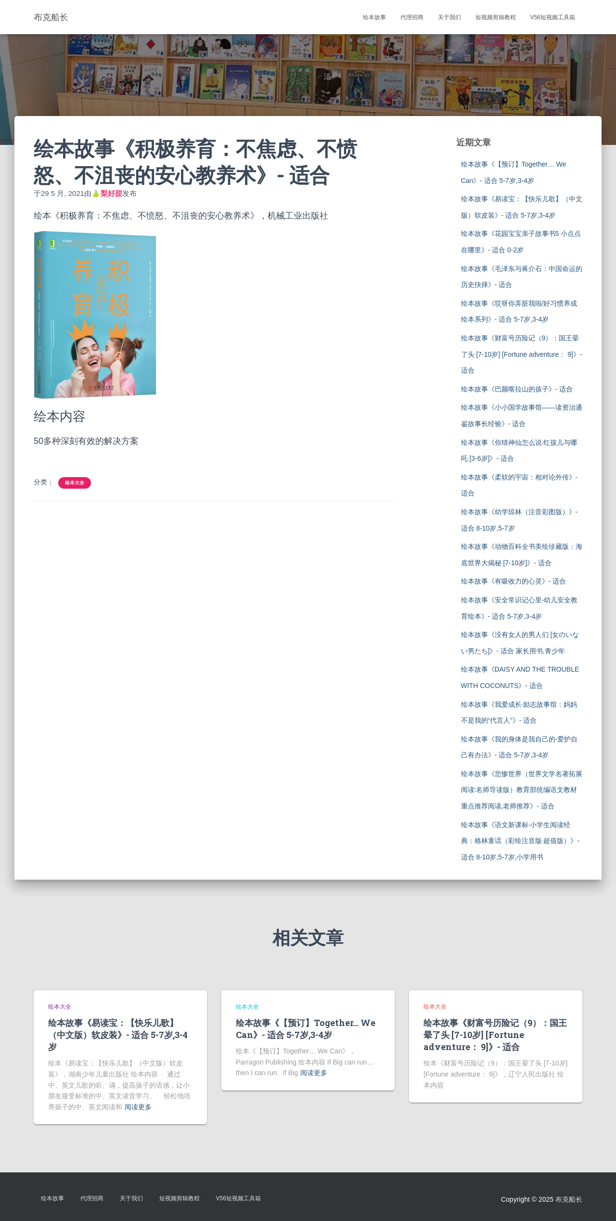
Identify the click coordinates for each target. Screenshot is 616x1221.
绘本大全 (74, 482)
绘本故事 (374, 17)
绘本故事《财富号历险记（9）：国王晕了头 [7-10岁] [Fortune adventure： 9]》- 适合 (521, 354)
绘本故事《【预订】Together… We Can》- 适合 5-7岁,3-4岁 (305, 1028)
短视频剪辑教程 (495, 17)
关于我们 (449, 17)
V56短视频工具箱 (552, 17)
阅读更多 (138, 1107)
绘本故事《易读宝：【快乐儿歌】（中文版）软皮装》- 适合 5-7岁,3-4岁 (118, 1034)
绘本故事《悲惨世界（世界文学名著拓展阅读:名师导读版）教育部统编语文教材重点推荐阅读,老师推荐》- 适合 (521, 790)
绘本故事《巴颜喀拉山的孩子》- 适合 (517, 389)
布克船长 (568, 1199)
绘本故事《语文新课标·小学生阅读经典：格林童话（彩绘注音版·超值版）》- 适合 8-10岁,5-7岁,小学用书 (520, 841)
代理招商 (412, 17)
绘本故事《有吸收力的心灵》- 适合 (513, 581)
